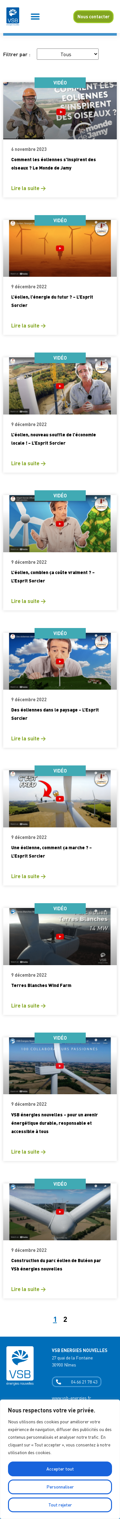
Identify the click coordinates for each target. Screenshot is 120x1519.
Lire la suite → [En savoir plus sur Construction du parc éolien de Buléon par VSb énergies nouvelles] (28, 1289)
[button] (35, 16)
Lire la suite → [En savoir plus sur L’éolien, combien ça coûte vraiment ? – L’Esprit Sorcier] (28, 601)
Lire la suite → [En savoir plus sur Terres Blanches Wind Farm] (28, 1005)
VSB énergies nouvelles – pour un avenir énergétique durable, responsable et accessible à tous (54, 1123)
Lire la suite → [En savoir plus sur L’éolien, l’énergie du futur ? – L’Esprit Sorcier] (28, 325)
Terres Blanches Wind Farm (41, 985)
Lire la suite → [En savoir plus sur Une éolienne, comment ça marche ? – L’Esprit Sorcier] (28, 876)
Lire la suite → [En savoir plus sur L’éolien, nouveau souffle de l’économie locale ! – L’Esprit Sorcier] (28, 463)
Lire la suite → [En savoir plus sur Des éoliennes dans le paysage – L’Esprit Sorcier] (28, 738)
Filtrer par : (16, 54)
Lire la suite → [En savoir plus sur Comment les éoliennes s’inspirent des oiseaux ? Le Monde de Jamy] (28, 188)
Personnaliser (60, 1486)
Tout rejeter (60, 1504)
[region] (60, 1459)
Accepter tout (60, 1468)
